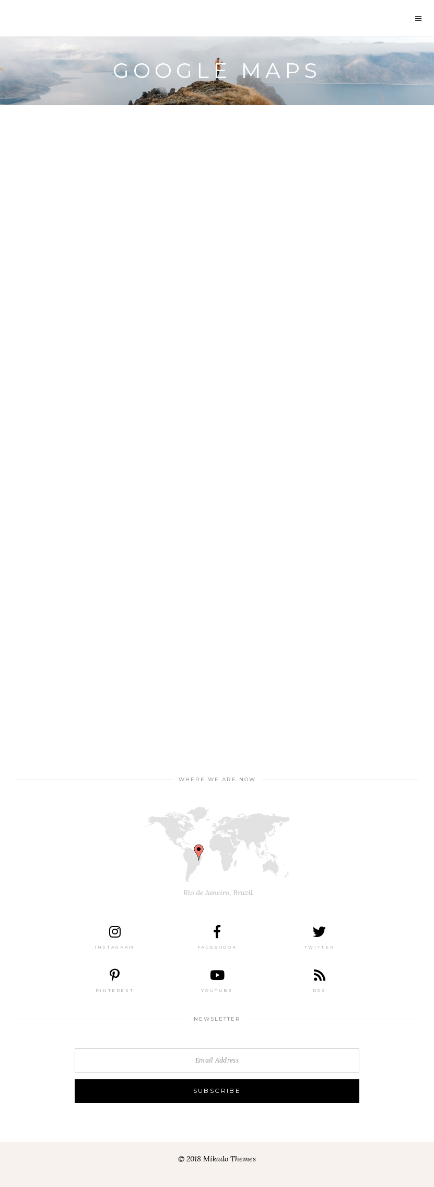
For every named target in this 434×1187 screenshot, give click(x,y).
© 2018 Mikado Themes (217, 1158)
